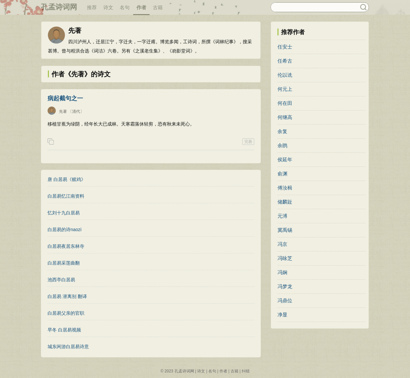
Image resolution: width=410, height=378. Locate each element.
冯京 (282, 244)
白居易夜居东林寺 (66, 246)
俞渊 (282, 173)
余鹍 (282, 145)
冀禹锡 (284, 230)
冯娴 (282, 272)
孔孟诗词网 (59, 7)
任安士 (284, 47)
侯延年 (284, 159)
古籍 (158, 7)
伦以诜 (284, 75)
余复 (282, 131)
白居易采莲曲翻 (64, 263)
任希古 (284, 61)
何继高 (284, 117)
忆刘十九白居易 (64, 212)
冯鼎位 (284, 300)
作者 (141, 7)
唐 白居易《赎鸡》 (67, 179)
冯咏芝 (284, 258)
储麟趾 (284, 202)
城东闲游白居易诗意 (68, 346)
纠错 (246, 371)
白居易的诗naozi (64, 229)
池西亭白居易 (61, 279)
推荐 (92, 7)
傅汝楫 (284, 187)
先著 (63, 111)
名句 (125, 7)
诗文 (108, 7)
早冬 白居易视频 (64, 329)
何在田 (284, 103)
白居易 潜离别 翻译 (67, 296)
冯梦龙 (284, 286)
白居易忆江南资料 (66, 196)
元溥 (282, 216)
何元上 (284, 89)
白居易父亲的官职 (66, 313)
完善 (248, 141)
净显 (282, 314)
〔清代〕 (76, 111)
